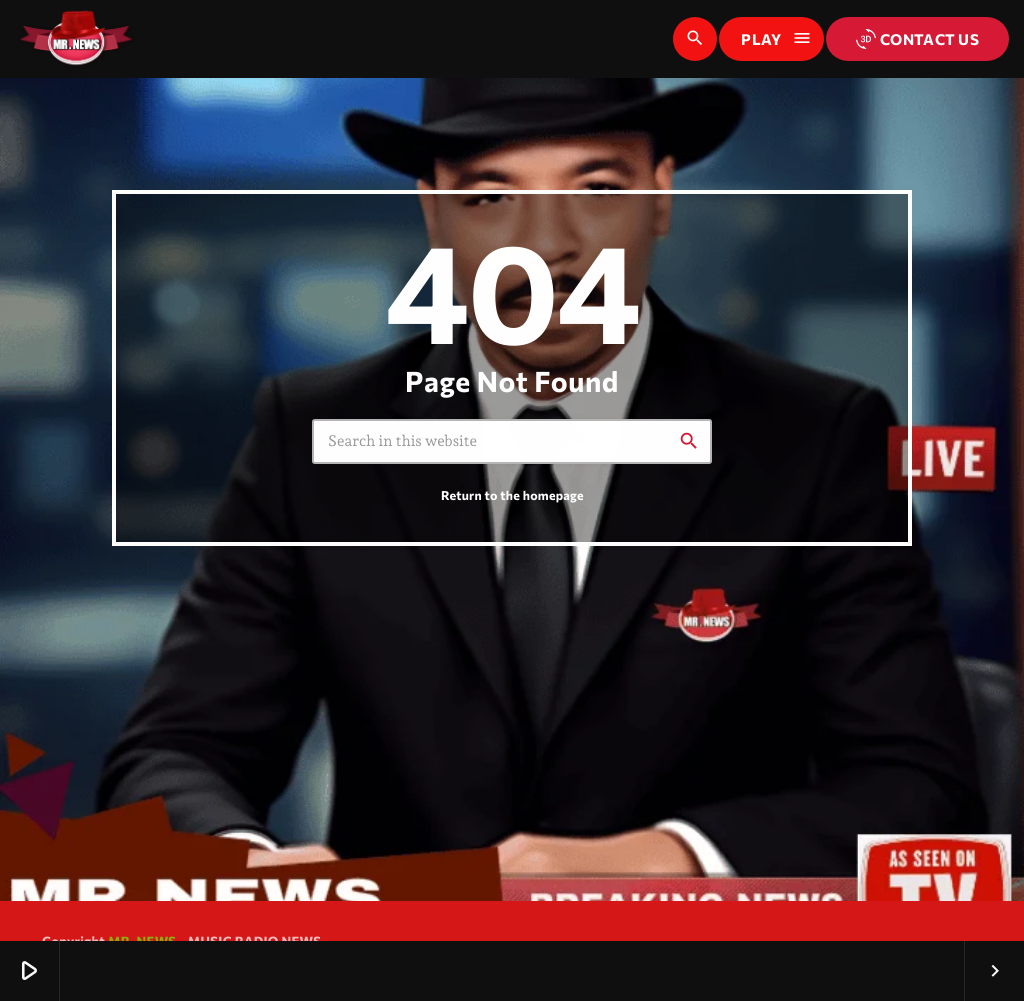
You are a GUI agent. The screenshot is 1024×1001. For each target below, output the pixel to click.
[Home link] (76, 39)
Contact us (917, 39)
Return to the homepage (512, 495)
